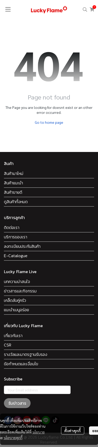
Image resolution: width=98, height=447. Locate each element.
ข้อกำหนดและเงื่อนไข (21, 364)
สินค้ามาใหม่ (13, 173)
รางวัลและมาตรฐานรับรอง (25, 354)
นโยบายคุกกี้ (13, 437)
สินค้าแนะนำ (13, 183)
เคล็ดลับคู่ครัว (15, 300)
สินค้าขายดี (13, 192)
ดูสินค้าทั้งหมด (16, 201)
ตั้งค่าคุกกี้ (72, 430)
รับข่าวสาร (17, 403)
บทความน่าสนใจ (17, 281)
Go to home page (49, 122)
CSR (7, 345)
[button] (85, 9)
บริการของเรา (15, 237)
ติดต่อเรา (11, 227)
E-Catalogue (15, 255)
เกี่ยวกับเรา (13, 335)
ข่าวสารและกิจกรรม (20, 291)
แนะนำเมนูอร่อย (16, 310)
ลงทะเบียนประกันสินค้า (22, 246)
